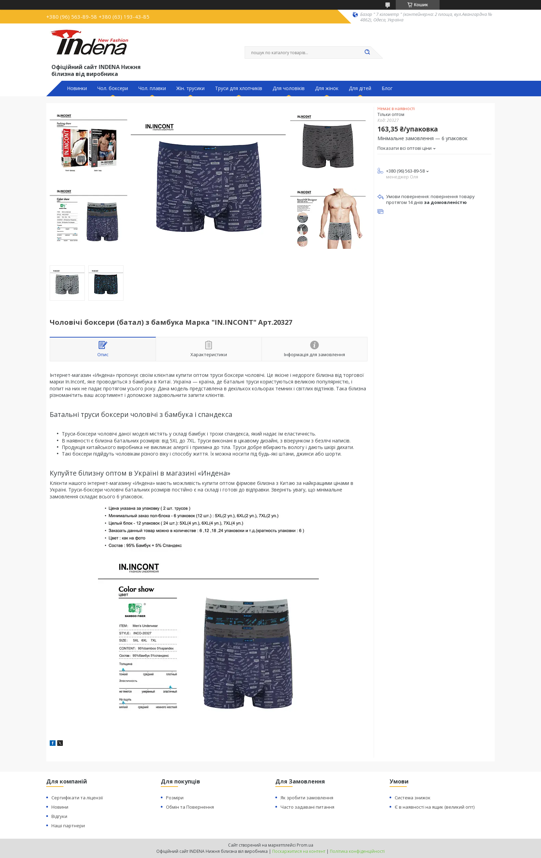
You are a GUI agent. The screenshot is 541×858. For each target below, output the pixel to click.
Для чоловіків (289, 88)
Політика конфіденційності (357, 851)
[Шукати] (367, 52)
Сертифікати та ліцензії (77, 797)
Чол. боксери (112, 88)
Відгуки (59, 816)
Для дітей (360, 88)
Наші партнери (68, 825)
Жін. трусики (190, 88)
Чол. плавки (152, 88)
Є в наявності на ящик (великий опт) (434, 807)
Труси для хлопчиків (238, 88)
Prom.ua (305, 845)
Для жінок (326, 88)
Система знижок (413, 797)
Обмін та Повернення (190, 807)
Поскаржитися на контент (298, 851)
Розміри (175, 797)
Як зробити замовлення (307, 797)
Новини (59, 807)
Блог (387, 88)
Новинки (77, 88)
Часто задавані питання (307, 807)
